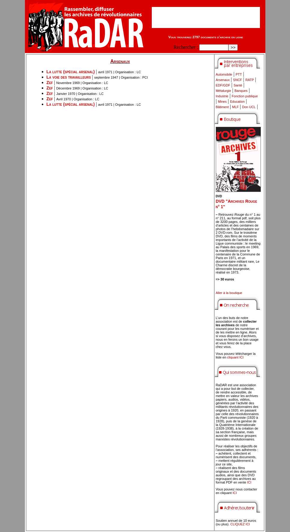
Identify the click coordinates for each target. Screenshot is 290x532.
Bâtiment (222, 107)
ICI (249, 482)
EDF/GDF (223, 85)
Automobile (224, 74)
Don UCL (249, 107)
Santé (238, 85)
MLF (235, 107)
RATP (250, 80)
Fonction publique (245, 96)
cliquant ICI (235, 357)
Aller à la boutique (229, 293)
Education (237, 101)
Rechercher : (186, 47)
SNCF (237, 80)
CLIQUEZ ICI (240, 524)
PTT (239, 74)
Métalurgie (223, 90)
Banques (240, 90)
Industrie (222, 96)
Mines (222, 101)
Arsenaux (223, 80)
